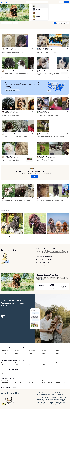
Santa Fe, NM (44, 350)
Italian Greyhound (32, 382)
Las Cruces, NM (18, 350)
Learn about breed (63, 238)
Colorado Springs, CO (33, 354)
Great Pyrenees (18, 382)
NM (15, 387)
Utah (43, 362)
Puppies (7, 27)
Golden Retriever (4, 382)
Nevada (43, 364)
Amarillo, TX (17, 353)
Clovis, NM (31, 351)
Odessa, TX (58, 353)
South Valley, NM (18, 351)
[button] (8, 40)
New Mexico (9, 25)
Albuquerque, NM (4, 350)
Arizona (2, 362)
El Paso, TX (58, 351)
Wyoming (30, 364)
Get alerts (35, 176)
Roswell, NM (58, 350)
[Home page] (4, 2)
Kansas (2, 364)
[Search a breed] (40, 2)
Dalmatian (44, 380)
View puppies (12, 238)
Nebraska (17, 364)
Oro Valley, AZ (58, 354)
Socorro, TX (3, 353)
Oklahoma (58, 362)
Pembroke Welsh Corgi (60, 382)
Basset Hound (17, 380)
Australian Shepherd (5, 380)
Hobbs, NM (44, 351)
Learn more (42, 279)
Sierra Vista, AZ (45, 354)
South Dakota (58, 364)
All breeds (2, 387)
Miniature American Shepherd (48, 382)
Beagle (30, 380)
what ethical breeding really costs (43, 253)
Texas (30, 362)
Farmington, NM (4, 351)
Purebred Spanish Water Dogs (21, 371)
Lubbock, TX (31, 353)
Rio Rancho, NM (32, 350)
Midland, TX (3, 354)
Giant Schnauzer (59, 380)
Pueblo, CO (44, 353)
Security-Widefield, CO (19, 354)
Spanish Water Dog (9, 387)
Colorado (17, 362)
